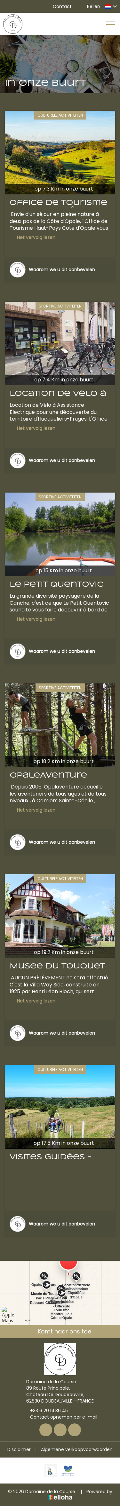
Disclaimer (19, 1449)
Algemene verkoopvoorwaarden (77, 1449)
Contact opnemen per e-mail (60, 1417)
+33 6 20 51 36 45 (45, 1410)
